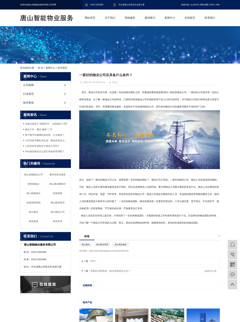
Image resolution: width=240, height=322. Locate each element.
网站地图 (204, 4)
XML (218, 4)
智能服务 (130, 17)
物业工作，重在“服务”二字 (38, 129)
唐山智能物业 (33, 193)
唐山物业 (33, 212)
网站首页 (90, 17)
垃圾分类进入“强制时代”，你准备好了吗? (46, 123)
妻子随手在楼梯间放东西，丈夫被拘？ (45, 135)
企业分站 (195, 4)
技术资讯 (62, 67)
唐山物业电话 (58, 202)
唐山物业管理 (102, 244)
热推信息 (185, 4)
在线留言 (190, 17)
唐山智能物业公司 (33, 174)
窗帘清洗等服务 (57, 174)
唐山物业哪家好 (57, 184)
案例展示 (150, 17)
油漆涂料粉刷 (33, 202)
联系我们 (210, 17)
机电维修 (57, 193)
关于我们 (110, 17)
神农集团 (33, 221)
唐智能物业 (33, 184)
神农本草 (57, 221)
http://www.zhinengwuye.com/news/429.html (108, 251)
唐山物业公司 (58, 212)
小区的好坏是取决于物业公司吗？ (42, 146)
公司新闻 (28, 85)
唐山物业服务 (121, 244)
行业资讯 (28, 93)
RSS (212, 4)
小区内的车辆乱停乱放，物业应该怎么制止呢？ (46, 140)
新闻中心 (170, 17)
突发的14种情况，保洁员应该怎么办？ (110, 271)
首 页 (40, 67)
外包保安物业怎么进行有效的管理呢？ (45, 151)
